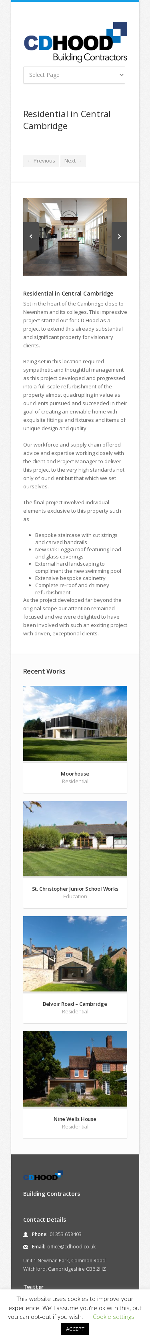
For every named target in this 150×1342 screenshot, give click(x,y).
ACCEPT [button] (75, 1328)
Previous (41, 160)
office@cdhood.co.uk (71, 1246)
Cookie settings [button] (113, 1316)
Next (73, 160)
